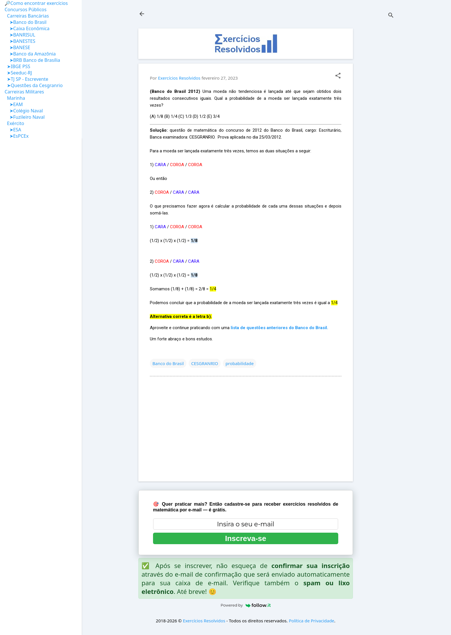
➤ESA (13, 129)
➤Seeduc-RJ (18, 73)
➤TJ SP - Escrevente (26, 79)
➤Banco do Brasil (26, 22)
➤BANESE (17, 47)
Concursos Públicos (26, 9)
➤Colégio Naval (24, 111)
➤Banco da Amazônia (30, 54)
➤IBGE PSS (17, 66)
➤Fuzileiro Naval (25, 117)
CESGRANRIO (204, 363)
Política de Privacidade (311, 621)
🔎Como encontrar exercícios (36, 3)
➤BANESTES (20, 41)
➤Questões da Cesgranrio (34, 85)
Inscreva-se (245, 538)
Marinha (15, 98)
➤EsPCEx (16, 136)
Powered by (246, 605)
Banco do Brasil (168, 363)
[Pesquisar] (390, 15)
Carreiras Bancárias (27, 16)
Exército (14, 123)
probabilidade (240, 363)
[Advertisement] (376, 114)
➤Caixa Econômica (27, 28)
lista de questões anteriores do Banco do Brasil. (279, 327)
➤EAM (14, 104)
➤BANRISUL (20, 35)
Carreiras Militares (24, 92)
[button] (338, 76)
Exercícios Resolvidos (204, 621)
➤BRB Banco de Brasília (32, 60)
